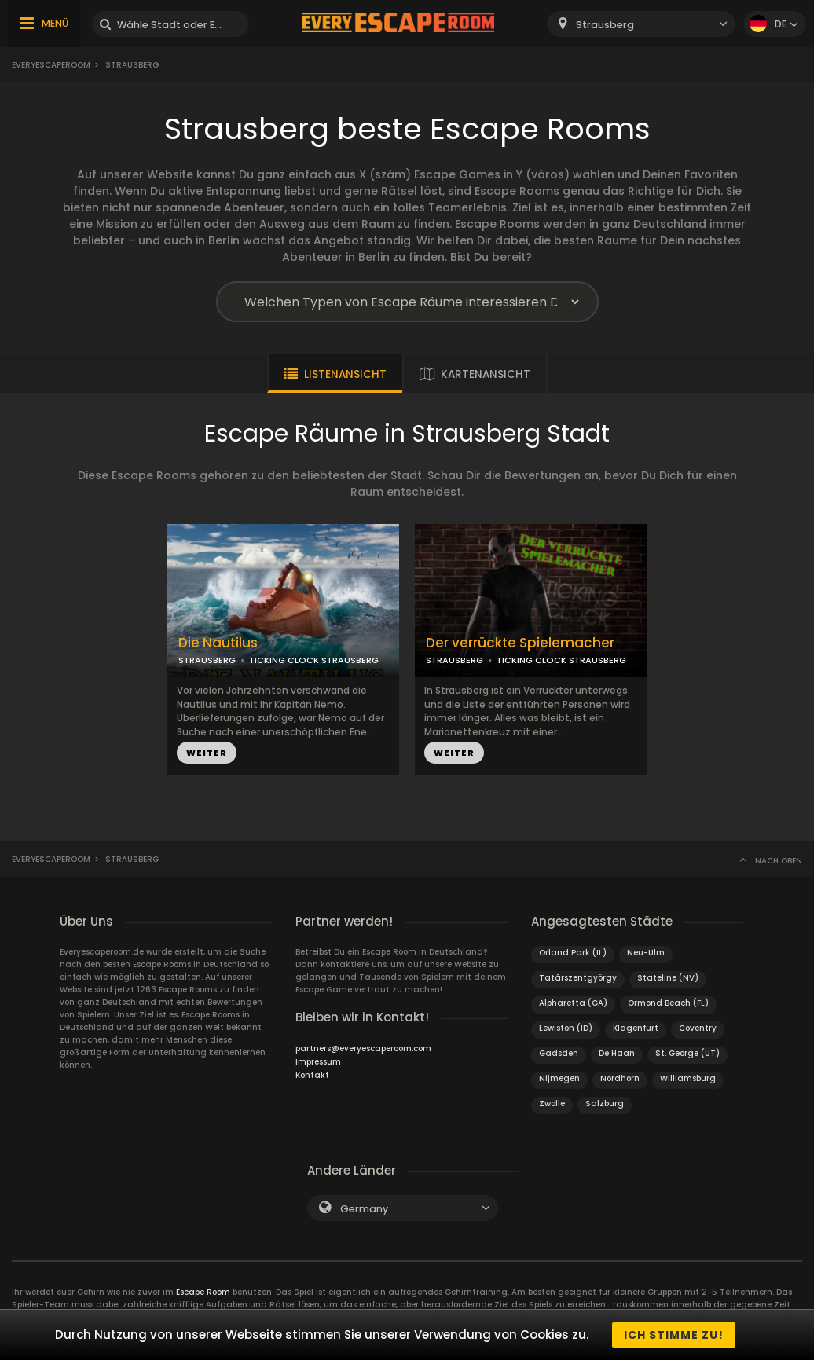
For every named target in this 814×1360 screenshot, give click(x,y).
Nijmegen (559, 1078)
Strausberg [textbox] (605, 24)
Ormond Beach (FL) (668, 1003)
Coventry (698, 1028)
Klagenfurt (635, 1028)
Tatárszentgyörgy (578, 978)
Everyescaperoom (51, 65)
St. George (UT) (687, 1053)
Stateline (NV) (667, 978)
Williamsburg (688, 1078)
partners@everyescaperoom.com (363, 1048)
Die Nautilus (218, 643)
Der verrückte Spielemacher (520, 643)
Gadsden (558, 1053)
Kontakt (312, 1075)
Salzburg (604, 1103)
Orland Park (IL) (573, 953)
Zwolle (552, 1103)
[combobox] (641, 24)
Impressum (318, 1062)
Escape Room (203, 1292)
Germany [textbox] (364, 1208)
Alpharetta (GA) (573, 1003)
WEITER (206, 752)
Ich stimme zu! (674, 1335)
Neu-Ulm (646, 953)
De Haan (617, 1053)
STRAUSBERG (207, 660)
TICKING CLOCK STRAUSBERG (314, 660)
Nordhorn (620, 1078)
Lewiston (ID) (565, 1028)
